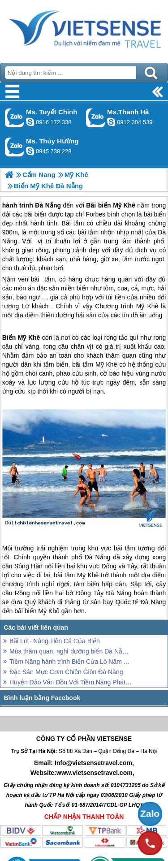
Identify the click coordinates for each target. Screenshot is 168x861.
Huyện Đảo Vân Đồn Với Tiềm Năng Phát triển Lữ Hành (70, 682)
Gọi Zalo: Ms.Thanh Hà (96, 118)
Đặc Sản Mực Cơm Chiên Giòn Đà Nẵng (66, 671)
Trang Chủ (84, 29)
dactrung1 (30, 151)
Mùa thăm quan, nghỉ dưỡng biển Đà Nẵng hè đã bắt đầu (70, 651)
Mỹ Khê (147, 306)
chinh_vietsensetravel (30, 121)
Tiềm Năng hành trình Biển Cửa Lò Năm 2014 (70, 661)
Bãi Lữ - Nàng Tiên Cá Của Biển (54, 641)
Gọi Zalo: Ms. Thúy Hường (14, 147)
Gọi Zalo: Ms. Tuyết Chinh (14, 118)
